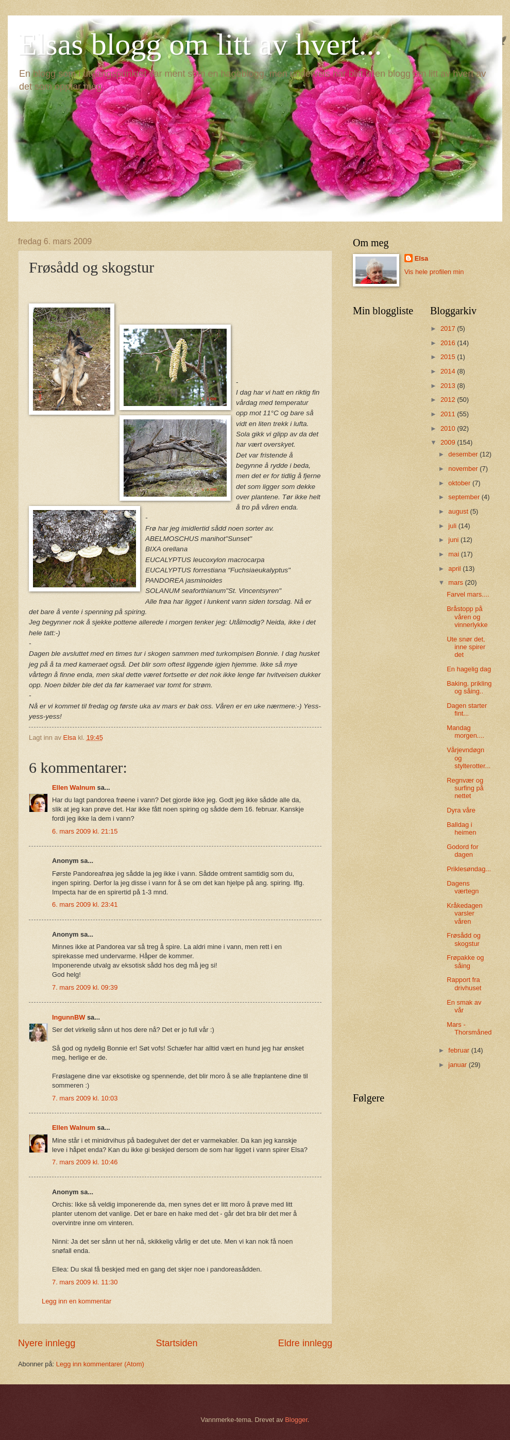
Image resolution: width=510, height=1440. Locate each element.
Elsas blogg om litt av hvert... (200, 44)
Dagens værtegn (463, 887)
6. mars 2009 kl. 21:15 (84, 831)
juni (454, 540)
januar (458, 1065)
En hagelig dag (469, 669)
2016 (448, 343)
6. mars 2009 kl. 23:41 (84, 904)
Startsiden (176, 1343)
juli (453, 526)
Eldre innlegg (305, 1343)
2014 (448, 371)
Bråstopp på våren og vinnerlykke (467, 617)
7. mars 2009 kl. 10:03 (84, 1098)
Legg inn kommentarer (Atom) (100, 1364)
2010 (448, 428)
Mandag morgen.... (465, 731)
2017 (448, 328)
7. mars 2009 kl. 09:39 (84, 987)
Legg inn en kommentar (76, 1301)
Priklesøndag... (469, 869)
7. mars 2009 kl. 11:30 (84, 1282)
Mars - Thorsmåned (469, 1028)
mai (454, 554)
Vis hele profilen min (434, 272)
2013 (448, 385)
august (459, 511)
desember (464, 454)
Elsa (422, 258)
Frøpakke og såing (465, 961)
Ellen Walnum (73, 787)
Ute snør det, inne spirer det (466, 647)
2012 (448, 399)
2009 (448, 442)
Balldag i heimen (461, 828)
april (455, 568)
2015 (448, 357)
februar (459, 1050)
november (464, 468)
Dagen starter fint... (467, 709)
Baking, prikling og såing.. (469, 687)
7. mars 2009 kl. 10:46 (84, 1162)
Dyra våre (461, 810)
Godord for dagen (463, 850)
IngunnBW (68, 1017)
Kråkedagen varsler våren (464, 913)
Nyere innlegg (46, 1343)
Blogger (296, 1420)
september (464, 497)
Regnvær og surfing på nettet (465, 788)
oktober (460, 483)
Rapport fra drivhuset (464, 983)
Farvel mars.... (468, 594)
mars (456, 582)
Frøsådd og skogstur (464, 939)
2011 (448, 414)
